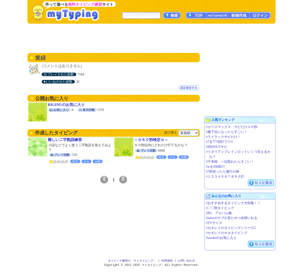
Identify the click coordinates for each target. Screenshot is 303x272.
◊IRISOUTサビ (216, 147)
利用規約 (167, 261)
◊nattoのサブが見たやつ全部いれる (231, 218)
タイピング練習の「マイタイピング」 (132, 261)
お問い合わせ (186, 261)
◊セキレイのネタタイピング (226, 233)
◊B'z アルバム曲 (219, 213)
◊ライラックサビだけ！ (223, 137)
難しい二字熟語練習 (65, 140)
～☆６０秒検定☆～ (151, 140)
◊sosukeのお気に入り (221, 238)
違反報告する (188, 87)
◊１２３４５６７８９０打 (225, 176)
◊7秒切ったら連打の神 (222, 171)
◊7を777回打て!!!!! (219, 142)
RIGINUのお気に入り (66, 105)
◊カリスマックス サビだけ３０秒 (231, 127)
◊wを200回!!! (215, 166)
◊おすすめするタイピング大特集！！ (233, 203)
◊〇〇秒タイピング (220, 208)
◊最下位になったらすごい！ (226, 132)
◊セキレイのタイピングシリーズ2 (231, 228)
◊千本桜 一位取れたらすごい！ (230, 161)
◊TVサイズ (214, 223)
